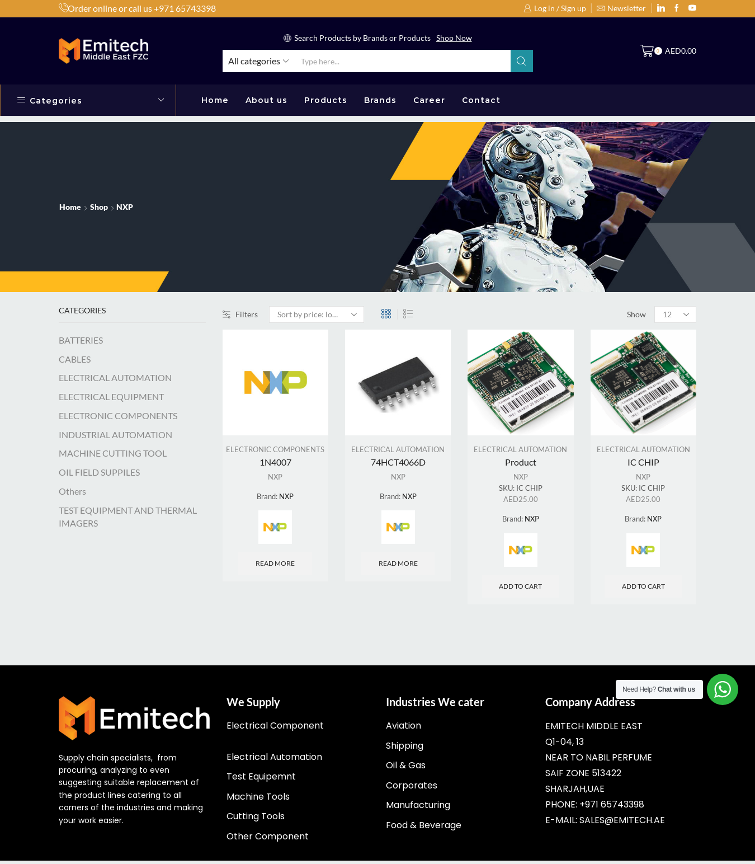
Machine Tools (258, 799)
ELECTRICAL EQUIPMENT (111, 396)
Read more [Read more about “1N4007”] (275, 565)
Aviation (403, 728)
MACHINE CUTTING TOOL (113, 453)
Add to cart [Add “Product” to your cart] (520, 589)
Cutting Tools (255, 819)
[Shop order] (316, 314)
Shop (99, 207)
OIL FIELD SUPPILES (99, 472)
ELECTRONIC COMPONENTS (275, 450)
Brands (380, 100)
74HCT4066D (398, 462)
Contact (481, 100)
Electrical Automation (274, 760)
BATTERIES (81, 340)
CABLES (75, 359)
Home (215, 100)
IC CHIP (643, 462)
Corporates (411, 788)
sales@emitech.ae (622, 823)
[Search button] (522, 61)
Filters (240, 314)
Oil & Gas (406, 768)
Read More (478, 38)
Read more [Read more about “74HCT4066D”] (398, 565)
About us (266, 100)
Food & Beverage (423, 828)
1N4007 (275, 462)
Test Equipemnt (261, 779)
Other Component (267, 839)
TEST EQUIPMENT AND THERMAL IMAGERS (128, 516)
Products (325, 100)
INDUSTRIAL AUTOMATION (115, 434)
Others (72, 491)
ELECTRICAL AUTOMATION (398, 450)
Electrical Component (275, 728)
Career (429, 100)
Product (520, 462)
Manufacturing (418, 808)
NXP (275, 478)
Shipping (404, 749)
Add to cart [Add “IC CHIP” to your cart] (643, 589)
